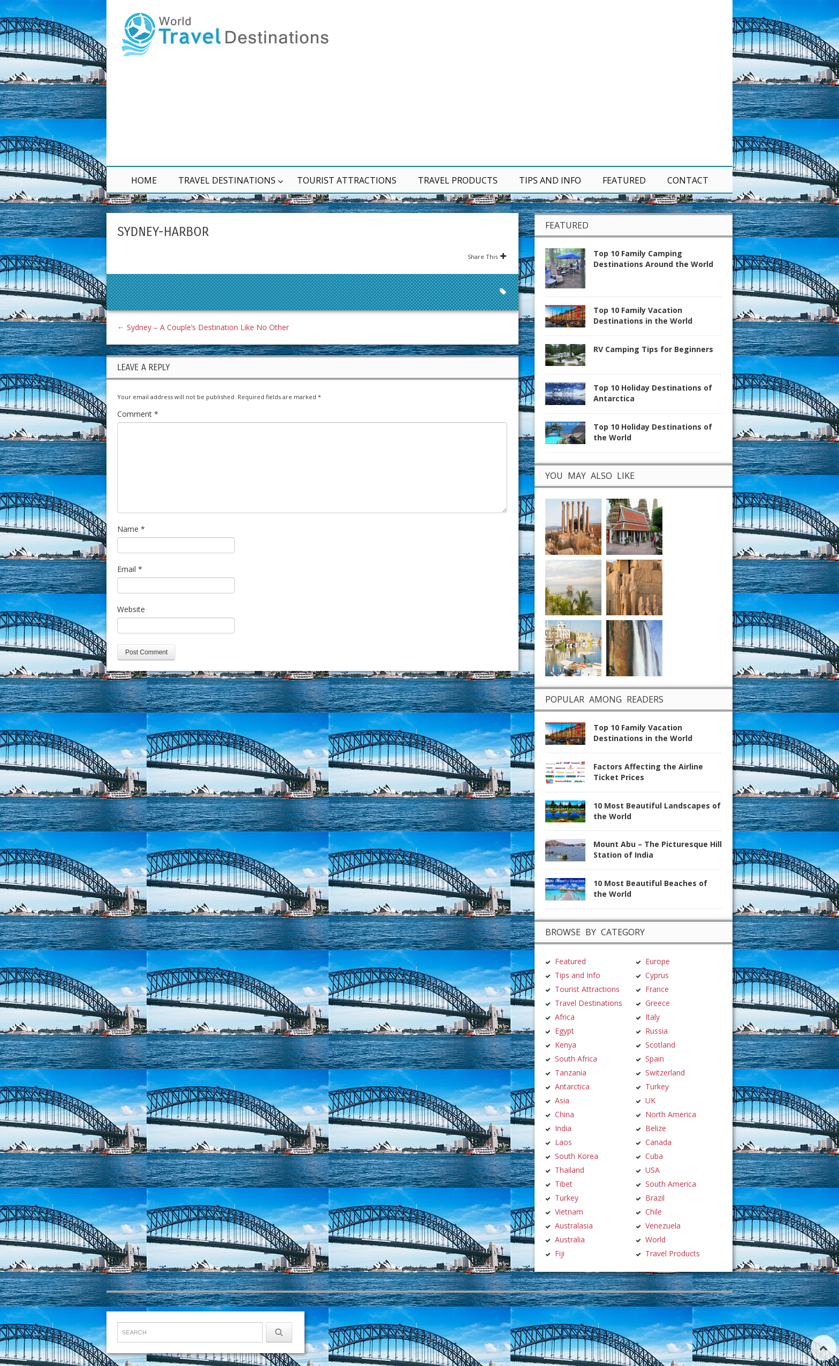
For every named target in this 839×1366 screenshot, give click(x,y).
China (564, 1052)
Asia (562, 1038)
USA (652, 1108)
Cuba (654, 1094)
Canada (658, 1080)
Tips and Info (550, 180)
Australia (570, 1177)
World (655, 1177)
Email (129, 569)
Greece (657, 941)
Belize (655, 1066)
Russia (656, 969)
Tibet (564, 1122)
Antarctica (572, 1024)
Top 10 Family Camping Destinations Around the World (653, 258)
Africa (565, 955)
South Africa (576, 996)
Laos (563, 1080)
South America (670, 1122)
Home (144, 180)
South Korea (576, 1094)
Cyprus (657, 913)
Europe (657, 899)
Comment (137, 414)
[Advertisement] (548, 83)
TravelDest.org (145, 1337)
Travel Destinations (227, 180)
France (657, 927)
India (563, 1066)
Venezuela (663, 1163)
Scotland (660, 983)
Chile (653, 1149)
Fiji (560, 1191)
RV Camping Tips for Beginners (653, 349)
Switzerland (665, 1010)
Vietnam (569, 1149)
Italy (652, 955)
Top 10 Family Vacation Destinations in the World (642, 315)
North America (670, 1052)
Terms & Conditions (258, 1337)
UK (650, 1038)
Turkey (566, 1136)
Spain (654, 996)
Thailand (569, 1108)
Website (131, 609)
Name (131, 529)
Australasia (574, 1163)
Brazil (655, 1136)
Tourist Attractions (346, 180)
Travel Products (458, 180)
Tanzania (570, 1010)
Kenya (565, 983)
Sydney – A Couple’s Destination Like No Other (203, 327)
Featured (624, 180)
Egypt (564, 969)
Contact (687, 180)
